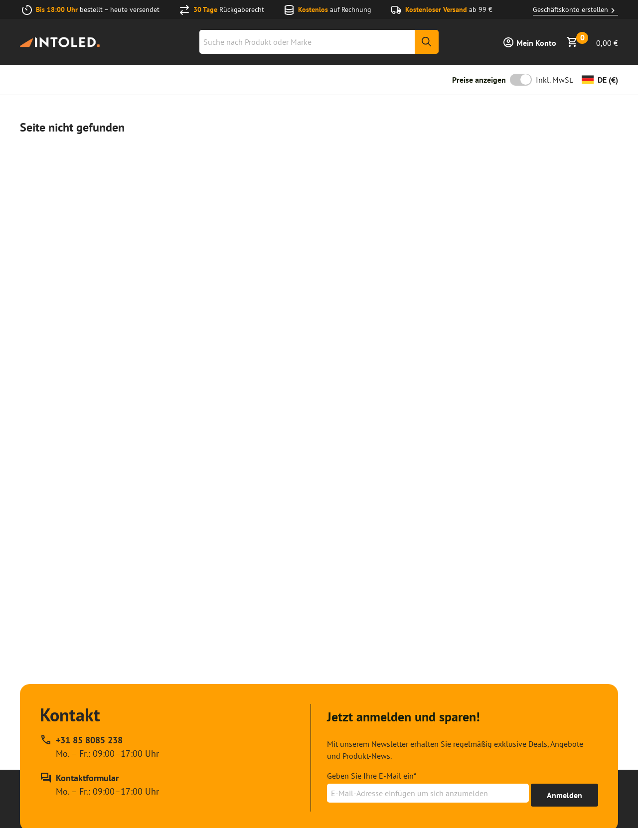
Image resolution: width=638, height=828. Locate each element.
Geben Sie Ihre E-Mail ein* (372, 776)
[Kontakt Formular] (99, 785)
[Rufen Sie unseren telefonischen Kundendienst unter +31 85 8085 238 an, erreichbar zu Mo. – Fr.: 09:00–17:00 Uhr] (99, 747)
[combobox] (319, 42)
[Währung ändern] (600, 80)
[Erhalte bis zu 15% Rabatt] (564, 795)
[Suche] (427, 42)
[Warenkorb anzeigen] (592, 42)
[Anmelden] (529, 42)
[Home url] (60, 42)
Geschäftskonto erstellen (575, 10)
